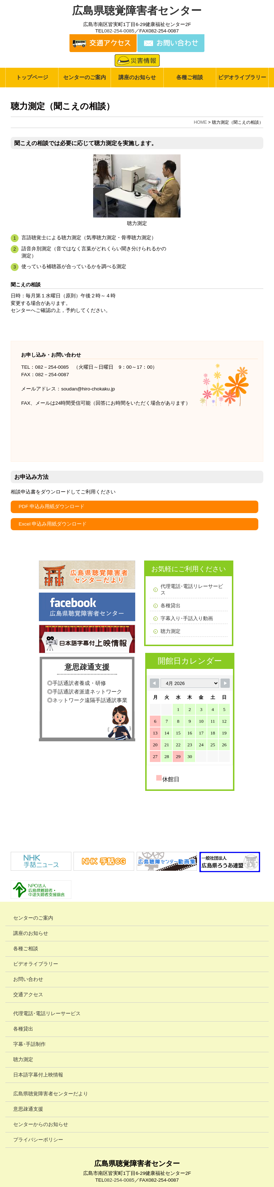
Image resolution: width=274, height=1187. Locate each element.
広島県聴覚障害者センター (137, 10)
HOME (200, 122)
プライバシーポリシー (38, 1139)
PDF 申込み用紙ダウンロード (52, 506)
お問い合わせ (28, 979)
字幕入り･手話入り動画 (187, 618)
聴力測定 (171, 631)
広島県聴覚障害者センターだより (50, 1093)
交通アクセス (28, 994)
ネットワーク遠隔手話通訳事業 (89, 700)
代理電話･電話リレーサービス (192, 589)
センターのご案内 (84, 77)
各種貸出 (171, 605)
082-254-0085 (119, 31)
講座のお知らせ (137, 77)
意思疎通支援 (87, 667)
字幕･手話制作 (29, 1044)
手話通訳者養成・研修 (79, 683)
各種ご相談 (189, 77)
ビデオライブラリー (242, 77)
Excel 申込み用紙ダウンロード (53, 524)
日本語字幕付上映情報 (38, 1075)
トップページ (32, 77)
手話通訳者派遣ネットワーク (87, 692)
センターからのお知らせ (40, 1124)
